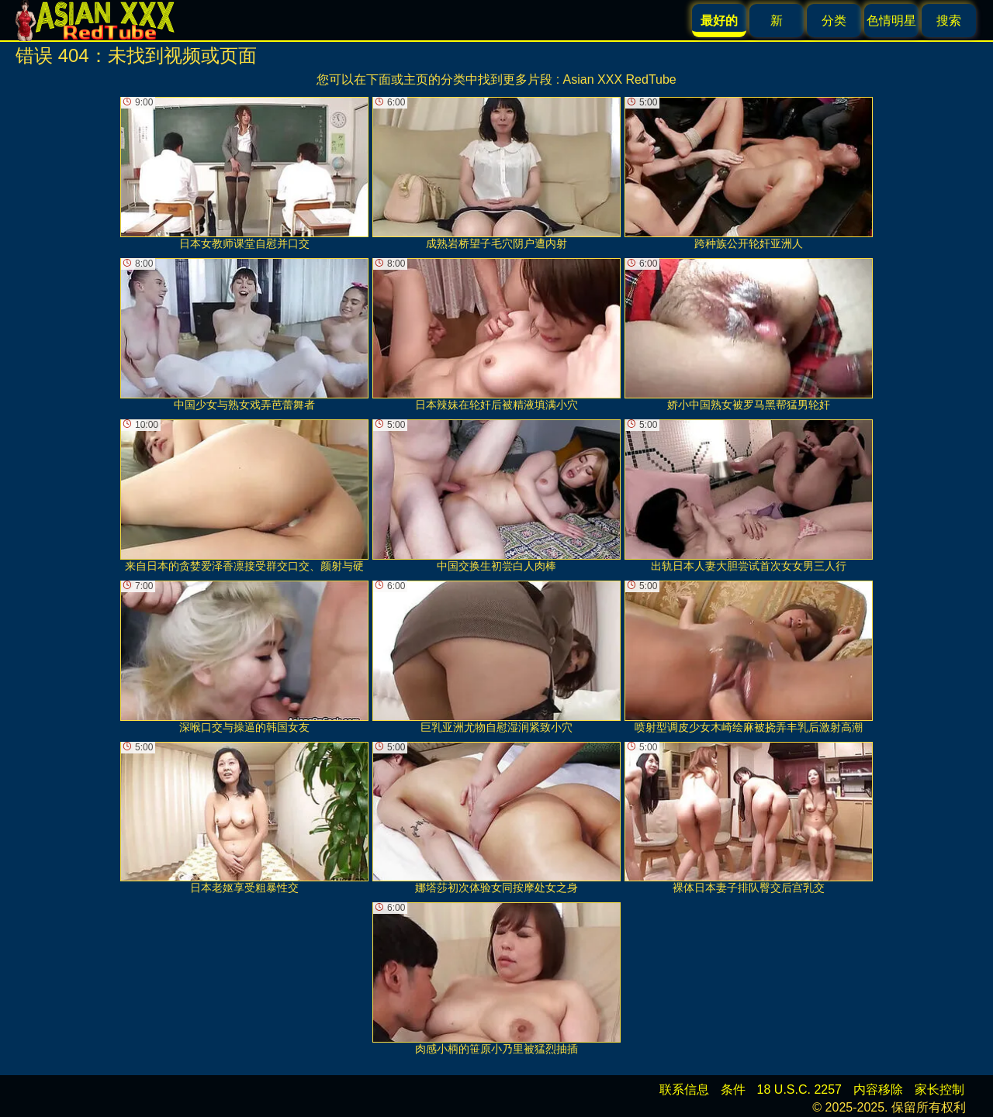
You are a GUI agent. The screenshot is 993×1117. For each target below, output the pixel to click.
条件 (733, 1089)
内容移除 (878, 1089)
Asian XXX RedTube (619, 79)
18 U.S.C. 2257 (799, 1089)
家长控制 (939, 1089)
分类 (834, 20)
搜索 (948, 20)
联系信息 (684, 1089)
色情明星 (891, 20)
